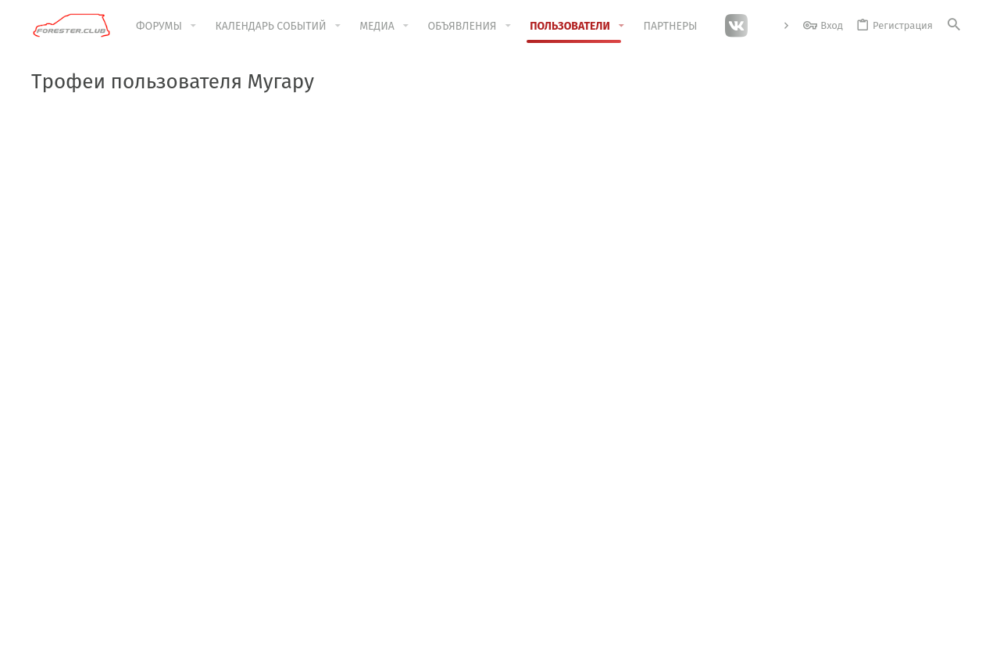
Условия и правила (618, 651)
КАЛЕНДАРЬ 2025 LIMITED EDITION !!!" (506, 138)
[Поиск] (954, 25)
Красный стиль (105, 651)
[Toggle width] (43, 651)
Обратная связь (385, 561)
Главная (367, 501)
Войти (678, 501)
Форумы (368, 531)
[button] (193, 26)
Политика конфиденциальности (750, 651)
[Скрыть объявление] (946, 138)
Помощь (856, 651)
